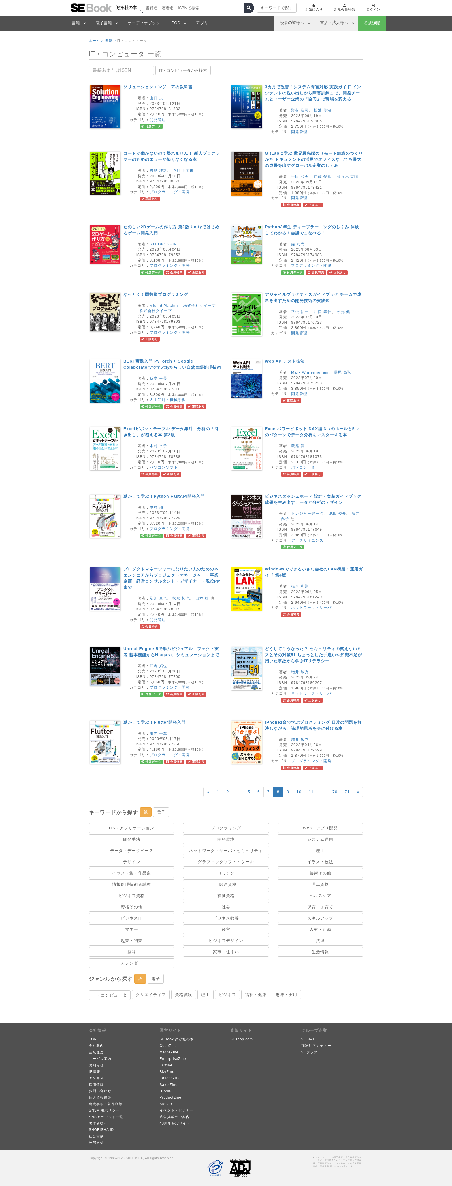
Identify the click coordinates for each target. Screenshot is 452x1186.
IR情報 (94, 1072)
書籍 (76, 22)
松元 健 (344, 311)
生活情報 (320, 952)
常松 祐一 (300, 311)
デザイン (131, 861)
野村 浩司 (300, 110)
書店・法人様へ (334, 22)
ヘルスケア (320, 895)
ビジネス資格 (132, 895)
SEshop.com (241, 1039)
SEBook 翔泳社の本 (177, 1039)
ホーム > (96, 41)
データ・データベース (131, 850)
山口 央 (156, 98)
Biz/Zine (167, 1072)
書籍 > (110, 41)
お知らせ (96, 1065)
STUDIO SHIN (163, 244)
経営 (226, 929)
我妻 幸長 (158, 378)
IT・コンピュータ (110, 995)
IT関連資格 (226, 884)
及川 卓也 (158, 598)
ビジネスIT (131, 918)
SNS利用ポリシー (104, 1110)
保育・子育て (320, 907)
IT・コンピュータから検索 (183, 70)
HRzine (166, 1091)
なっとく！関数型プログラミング (155, 294)
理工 (320, 850)
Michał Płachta (164, 305)
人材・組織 (320, 929)
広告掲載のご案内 (175, 1117)
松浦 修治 (323, 110)
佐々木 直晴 (348, 176)
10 (299, 792)
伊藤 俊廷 (323, 176)
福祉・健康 (256, 994)
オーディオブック (144, 22)
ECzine (166, 1065)
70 (335, 792)
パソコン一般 (303, 467)
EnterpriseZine (173, 1059)
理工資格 (320, 884)
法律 (320, 940)
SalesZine (169, 1085)
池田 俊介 (337, 513)
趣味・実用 (286, 994)
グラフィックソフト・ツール (226, 861)
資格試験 (183, 994)
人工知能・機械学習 (168, 400)
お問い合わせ (100, 1091)
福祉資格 (226, 895)
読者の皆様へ (292, 22)
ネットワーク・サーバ (311, 607)
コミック (226, 873)
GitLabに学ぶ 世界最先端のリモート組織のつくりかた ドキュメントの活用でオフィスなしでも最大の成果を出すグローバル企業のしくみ (314, 159)
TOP (93, 1039)
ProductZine (171, 1097)
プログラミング (226, 828)
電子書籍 (104, 22)
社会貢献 (96, 1136)
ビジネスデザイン (226, 940)
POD (176, 22)
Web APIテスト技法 (285, 361)
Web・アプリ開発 (320, 828)
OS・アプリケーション (131, 828)
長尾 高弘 (342, 372)
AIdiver (166, 1104)
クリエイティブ (151, 994)
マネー (131, 929)
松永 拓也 (181, 598)
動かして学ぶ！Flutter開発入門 (154, 722)
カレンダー (131, 963)
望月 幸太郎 (183, 170)
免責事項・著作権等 (106, 1104)
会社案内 (96, 1046)
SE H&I (307, 1039)
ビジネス (227, 994)
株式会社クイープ (199, 305)
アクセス (96, 1078)
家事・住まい (226, 952)
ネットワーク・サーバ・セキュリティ (226, 850)
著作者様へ (98, 1123)
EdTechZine (170, 1078)
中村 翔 (156, 507)
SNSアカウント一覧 (106, 1117)
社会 (226, 907)
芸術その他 (320, 873)
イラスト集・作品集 (131, 873)
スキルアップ (320, 918)
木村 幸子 (158, 446)
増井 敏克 (300, 672)
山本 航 (202, 598)
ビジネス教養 (226, 918)
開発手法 (131, 839)
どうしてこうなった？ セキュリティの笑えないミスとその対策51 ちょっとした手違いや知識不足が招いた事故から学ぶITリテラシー (313, 654)
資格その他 (131, 907)
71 (347, 792)
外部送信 (96, 1143)
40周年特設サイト (175, 1123)
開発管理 (158, 120)
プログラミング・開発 (170, 192)
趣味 (131, 952)
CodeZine (168, 1046)
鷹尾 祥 (298, 446)
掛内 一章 (158, 733)
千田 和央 (300, 176)
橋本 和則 (300, 586)
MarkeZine (169, 1052)
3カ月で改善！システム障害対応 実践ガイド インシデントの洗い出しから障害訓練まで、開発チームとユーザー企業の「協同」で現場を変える (313, 93)
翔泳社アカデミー (316, 1046)
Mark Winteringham (310, 372)
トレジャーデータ (307, 513)
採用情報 (96, 1085)
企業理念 (96, 1052)
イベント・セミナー (176, 1110)
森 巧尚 (298, 244)
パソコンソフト (164, 467)
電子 (161, 812)
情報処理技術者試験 (131, 884)
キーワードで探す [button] (277, 7)
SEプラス (309, 1052)
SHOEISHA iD (101, 1130)
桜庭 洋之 (158, 170)
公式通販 (372, 23)
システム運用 (320, 839)
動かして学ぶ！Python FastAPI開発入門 (164, 496)
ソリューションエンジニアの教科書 (158, 87)
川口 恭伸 (323, 311)
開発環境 (226, 839)
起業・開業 (131, 940)
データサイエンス (307, 540)
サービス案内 (100, 1059)
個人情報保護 (100, 1097)
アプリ (202, 22)
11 (311, 792)
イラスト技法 (320, 861)
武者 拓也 (158, 666)
